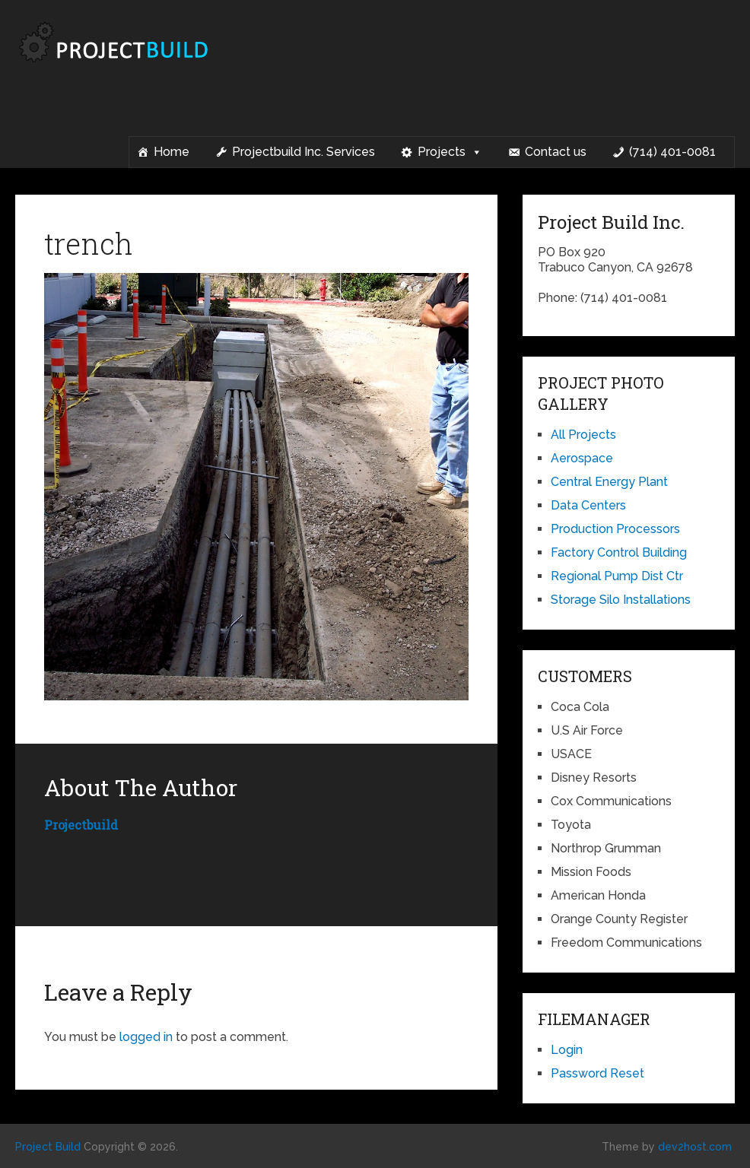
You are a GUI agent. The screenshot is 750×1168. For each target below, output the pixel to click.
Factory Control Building (619, 552)
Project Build (48, 1147)
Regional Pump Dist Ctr (617, 576)
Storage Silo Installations (621, 599)
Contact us (555, 151)
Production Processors (615, 529)
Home (171, 151)
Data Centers (588, 505)
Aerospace (582, 458)
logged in (146, 1037)
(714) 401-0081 (672, 151)
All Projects (583, 434)
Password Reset (597, 1073)
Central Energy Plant (609, 481)
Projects (450, 152)
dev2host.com (695, 1147)
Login (567, 1050)
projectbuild (81, 825)
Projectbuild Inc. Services (303, 151)
